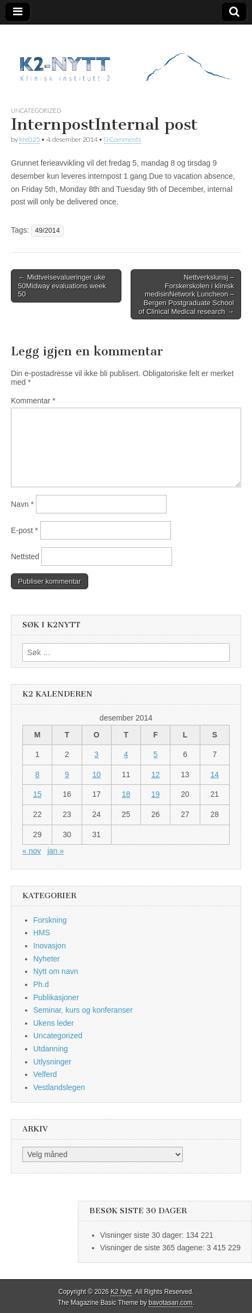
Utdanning (50, 1048)
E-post (24, 530)
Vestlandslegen (59, 1087)
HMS (41, 932)
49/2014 (47, 230)
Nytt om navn (55, 971)
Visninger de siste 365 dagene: (153, 1247)
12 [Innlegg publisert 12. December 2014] (155, 774)
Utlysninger (52, 1061)
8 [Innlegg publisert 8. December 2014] (37, 774)
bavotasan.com (171, 1302)
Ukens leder (53, 1023)
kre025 (29, 139)
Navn (22, 504)
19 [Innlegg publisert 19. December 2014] (155, 794)
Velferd (45, 1074)
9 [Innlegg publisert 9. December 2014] (67, 774)
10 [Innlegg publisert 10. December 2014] (96, 774)
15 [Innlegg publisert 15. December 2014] (37, 794)
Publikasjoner (56, 997)
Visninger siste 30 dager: (143, 1235)
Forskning (49, 920)
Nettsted (25, 556)
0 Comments (122, 139)
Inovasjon (49, 945)
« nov (31, 850)
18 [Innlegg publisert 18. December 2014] (126, 794)
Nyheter (46, 958)
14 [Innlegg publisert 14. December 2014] (215, 774)
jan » (55, 850)
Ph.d (41, 984)
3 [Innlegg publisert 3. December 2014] (96, 754)
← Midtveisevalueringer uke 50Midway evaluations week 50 (62, 285)
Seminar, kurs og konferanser (83, 1010)
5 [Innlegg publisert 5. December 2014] (155, 754)
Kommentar (33, 400)
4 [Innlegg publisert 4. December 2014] (126, 754)
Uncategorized (36, 110)
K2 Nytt (121, 1292)
